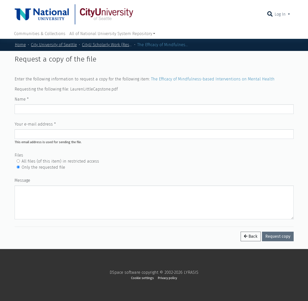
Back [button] (250, 236)
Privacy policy (167, 278)
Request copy (277, 236)
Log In (281, 14)
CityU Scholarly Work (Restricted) (107, 44)
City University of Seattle (54, 44)
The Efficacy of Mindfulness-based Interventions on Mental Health (213, 79)
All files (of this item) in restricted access (60, 161)
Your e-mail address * (35, 124)
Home (20, 44)
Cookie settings (142, 278)
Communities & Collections (39, 33)
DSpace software (125, 272)
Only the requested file (43, 167)
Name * (22, 99)
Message (22, 180)
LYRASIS (191, 272)
